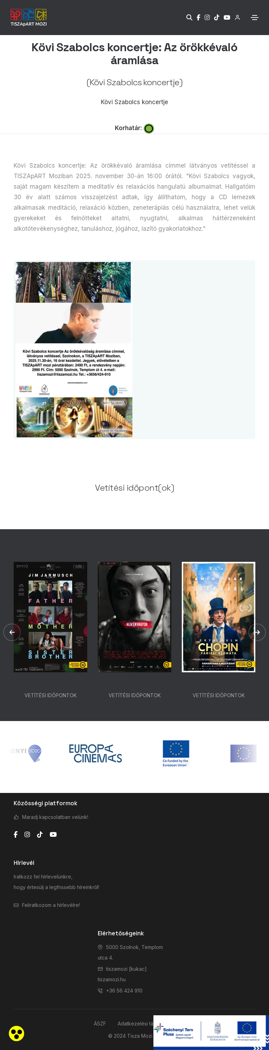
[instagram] (27, 835)
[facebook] (16, 835)
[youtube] (53, 835)
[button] (12, 632)
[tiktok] (40, 835)
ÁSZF (100, 1024)
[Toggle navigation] (254, 17)
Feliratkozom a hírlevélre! (51, 905)
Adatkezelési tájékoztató (146, 1024)
